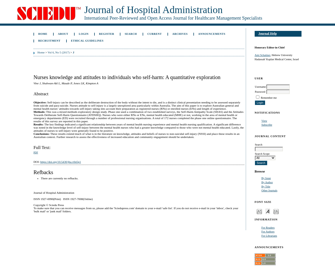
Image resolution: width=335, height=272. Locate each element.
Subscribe (266, 124)
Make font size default (267, 211)
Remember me (269, 97)
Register (106, 33)
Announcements (211, 33)
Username (260, 86)
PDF (36, 152)
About (63, 33)
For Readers (268, 227)
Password (260, 91)
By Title (265, 186)
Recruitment (49, 40)
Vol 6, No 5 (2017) (59, 52)
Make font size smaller (259, 211)
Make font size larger (276, 211)
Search (131, 33)
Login (83, 33)
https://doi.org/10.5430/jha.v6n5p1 (60, 161)
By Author (267, 182)
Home (42, 33)
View (264, 120)
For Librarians (269, 235)
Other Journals (269, 190)
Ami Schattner (262, 55)
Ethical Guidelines (87, 40)
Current (154, 33)
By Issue (266, 178)
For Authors (268, 231)
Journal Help (267, 33)
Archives (180, 33)
